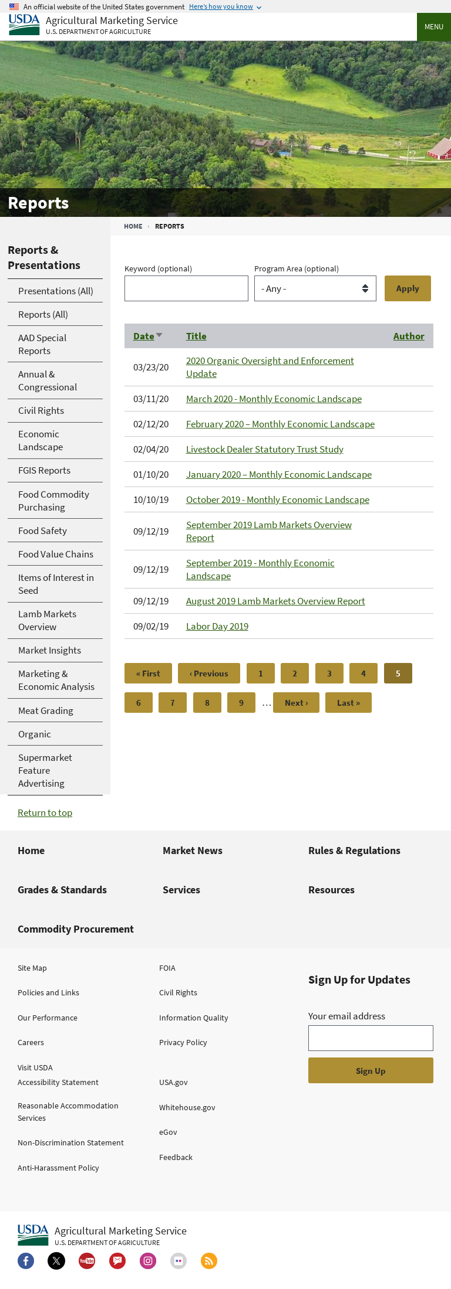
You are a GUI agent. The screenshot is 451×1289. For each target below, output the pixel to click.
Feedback (176, 1157)
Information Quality (193, 1017)
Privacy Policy (183, 1042)
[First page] (148, 673)
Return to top (45, 812)
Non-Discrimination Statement (71, 1142)
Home (133, 226)
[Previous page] (209, 673)
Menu (434, 27)
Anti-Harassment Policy (58, 1167)
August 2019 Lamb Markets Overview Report (275, 600)
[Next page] (296, 702)
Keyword (158, 268)
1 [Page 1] (266, 673)
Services (181, 889)
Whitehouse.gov (187, 1107)
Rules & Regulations (354, 850)
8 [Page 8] (213, 702)
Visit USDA (35, 1067)
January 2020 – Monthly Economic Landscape (279, 474)
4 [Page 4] (369, 673)
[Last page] (348, 702)
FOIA (167, 968)
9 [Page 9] (247, 702)
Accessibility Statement (58, 1082)
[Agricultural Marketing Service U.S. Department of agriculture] (93, 25)
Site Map (32, 968)
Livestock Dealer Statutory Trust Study (265, 449)
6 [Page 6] (144, 702)
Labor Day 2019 (217, 626)
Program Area (296, 268)
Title (196, 335)
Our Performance (48, 1017)
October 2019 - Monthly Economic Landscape (277, 499)
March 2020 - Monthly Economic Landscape (274, 398)
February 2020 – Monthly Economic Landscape (280, 423)
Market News (193, 850)
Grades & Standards (62, 889)
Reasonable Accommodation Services (68, 1111)
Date (148, 335)
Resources (331, 889)
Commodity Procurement (76, 929)
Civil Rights (178, 992)
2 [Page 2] (300, 673)
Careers (31, 1042)
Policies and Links (48, 992)
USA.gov (173, 1082)
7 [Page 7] (178, 702)
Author (409, 335)
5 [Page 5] (404, 675)
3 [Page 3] (335, 673)
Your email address (346, 1015)
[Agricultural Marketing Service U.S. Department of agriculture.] (102, 1235)
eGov (168, 1132)
